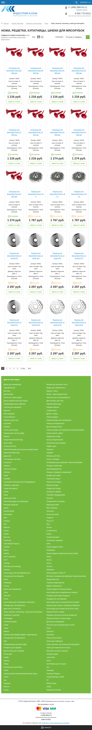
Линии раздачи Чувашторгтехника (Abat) (62, 553)
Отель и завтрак (52, 459)
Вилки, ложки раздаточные (56, 394)
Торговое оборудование (55, 495)
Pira (5, 524)
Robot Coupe (51, 683)
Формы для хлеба (53, 436)
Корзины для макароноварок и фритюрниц (20, 635)
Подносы (49, 449)
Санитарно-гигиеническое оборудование (19, 482)
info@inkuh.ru (46, 723)
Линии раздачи (52, 417)
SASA (48, 661)
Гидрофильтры (9, 388)
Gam (5, 518)
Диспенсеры (8, 394)
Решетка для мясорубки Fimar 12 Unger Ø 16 (79, 322)
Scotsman (50, 635)
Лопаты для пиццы (11, 430)
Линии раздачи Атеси (54, 547)
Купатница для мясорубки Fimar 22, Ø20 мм (79, 132)
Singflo (6, 657)
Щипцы (6, 631)
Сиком (6, 690)
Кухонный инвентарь (12, 453)
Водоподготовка (52, 505)
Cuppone (49, 518)
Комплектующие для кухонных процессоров (21, 449)
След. (23, 368)
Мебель (7, 436)
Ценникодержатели (53, 469)
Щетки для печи (10, 498)
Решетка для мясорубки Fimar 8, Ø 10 (79, 194)
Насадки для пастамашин (14, 576)
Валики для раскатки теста (56, 384)
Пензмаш (50, 670)
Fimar (48, 628)
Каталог (85, 2)
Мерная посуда (52, 485)
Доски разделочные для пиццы (16, 401)
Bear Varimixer (52, 508)
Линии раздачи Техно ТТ (56, 573)
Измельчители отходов (55, 612)
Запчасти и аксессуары (13, 397)
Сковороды (8, 618)
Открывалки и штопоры (55, 501)
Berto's (6, 550)
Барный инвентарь (53, 404)
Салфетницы (51, 410)
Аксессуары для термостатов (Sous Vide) (62, 609)
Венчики (7, 391)
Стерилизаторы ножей (55, 677)
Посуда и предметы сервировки (58, 472)
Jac (47, 667)
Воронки (7, 410)
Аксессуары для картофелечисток (17, 573)
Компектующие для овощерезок (58, 420)
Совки (6, 625)
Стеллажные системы (12, 459)
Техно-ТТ (50, 521)
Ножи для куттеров (53, 482)
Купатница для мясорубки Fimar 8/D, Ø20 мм (14, 70)
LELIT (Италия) (9, 557)
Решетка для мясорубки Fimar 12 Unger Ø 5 (57, 255)
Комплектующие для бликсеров (16, 501)
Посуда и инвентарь (54, 466)
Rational (7, 527)
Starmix (6, 687)
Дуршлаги (7, 456)
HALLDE (7, 596)
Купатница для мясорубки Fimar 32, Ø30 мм (57, 70)
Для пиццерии (9, 414)
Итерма (6, 521)
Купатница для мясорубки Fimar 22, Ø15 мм (14, 194)
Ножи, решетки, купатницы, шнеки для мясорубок (23, 612)
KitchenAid (8, 654)
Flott (5, 641)
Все (29, 368)
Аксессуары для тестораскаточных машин (62, 602)
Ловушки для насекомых (13, 667)
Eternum (7, 537)
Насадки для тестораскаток (14, 605)
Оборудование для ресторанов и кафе (19, 11)
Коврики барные (52, 407)
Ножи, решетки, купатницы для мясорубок (62, 644)
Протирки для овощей (12, 566)
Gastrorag (7, 540)
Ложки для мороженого (55, 423)
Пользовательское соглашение (59, 723)
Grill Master (50, 550)
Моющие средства (11, 505)
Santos (6, 531)
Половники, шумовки (54, 540)
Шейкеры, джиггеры (11, 485)
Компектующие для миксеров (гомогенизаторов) (65, 430)
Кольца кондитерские (54, 440)
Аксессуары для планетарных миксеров (19, 602)
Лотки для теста (10, 446)
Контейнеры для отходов (56, 664)
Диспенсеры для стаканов (14, 651)
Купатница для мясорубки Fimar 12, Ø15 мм (36, 132)
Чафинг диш (51, 446)
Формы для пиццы (53, 488)
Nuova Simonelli (52, 514)
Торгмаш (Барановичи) (55, 583)
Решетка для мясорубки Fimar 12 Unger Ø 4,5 (79, 255)
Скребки (49, 453)
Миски (6, 492)
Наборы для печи (53, 456)
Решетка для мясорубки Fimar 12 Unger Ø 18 (57, 322)
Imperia (6, 661)
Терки (6, 628)
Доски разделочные (54, 427)
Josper (6, 677)
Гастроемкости (9, 417)
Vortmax (7, 563)
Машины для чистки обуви (14, 433)
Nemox (49, 560)
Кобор (48, 534)
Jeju (5, 680)
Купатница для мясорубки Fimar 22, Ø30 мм (57, 132)
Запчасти (50, 631)
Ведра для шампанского (55, 388)
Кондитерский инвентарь (13, 440)
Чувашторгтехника (53, 690)
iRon (48, 524)
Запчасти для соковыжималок (58, 397)
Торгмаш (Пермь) (53, 674)
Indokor (6, 553)
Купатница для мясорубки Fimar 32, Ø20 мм (79, 70)
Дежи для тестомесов (12, 609)
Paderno (7, 570)
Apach (6, 508)
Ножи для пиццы (10, 469)
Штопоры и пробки (53, 492)
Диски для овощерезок (12, 384)
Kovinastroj (8, 514)
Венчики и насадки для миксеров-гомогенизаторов (66, 576)
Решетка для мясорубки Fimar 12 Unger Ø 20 (36, 322)
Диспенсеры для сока (54, 401)
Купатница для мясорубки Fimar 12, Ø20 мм (14, 132)
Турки (6, 475)
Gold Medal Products (11, 544)
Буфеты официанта (54, 586)
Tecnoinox (50, 511)
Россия (49, 566)
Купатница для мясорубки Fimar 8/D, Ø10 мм (35, 70)
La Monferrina (51, 531)
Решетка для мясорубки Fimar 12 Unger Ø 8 (14, 255)
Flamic (48, 557)
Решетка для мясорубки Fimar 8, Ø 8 (36, 194)
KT (47, 680)
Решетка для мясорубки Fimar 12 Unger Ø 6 (36, 255)
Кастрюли (7, 462)
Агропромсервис (52, 537)
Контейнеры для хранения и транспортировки (64, 462)
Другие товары (52, 414)
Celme (6, 599)
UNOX (48, 687)
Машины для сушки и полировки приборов (63, 605)
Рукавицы (7, 583)
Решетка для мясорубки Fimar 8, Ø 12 (57, 194)
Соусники (7, 423)
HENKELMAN (9, 511)
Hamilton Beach (52, 654)
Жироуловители (52, 579)
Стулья (6, 586)
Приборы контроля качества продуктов (61, 615)
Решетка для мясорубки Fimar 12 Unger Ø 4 (14, 322)
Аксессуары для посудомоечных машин (61, 592)
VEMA (6, 670)
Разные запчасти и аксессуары (58, 618)
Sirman (49, 527)
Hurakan (7, 547)
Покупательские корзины (56, 443)
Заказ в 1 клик (14, 102)
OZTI (5, 560)
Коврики (7, 427)
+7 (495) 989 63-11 (77, 7)
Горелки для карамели (12, 407)
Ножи (6, 495)
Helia (48, 544)
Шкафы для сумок (53, 475)
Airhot (6, 579)
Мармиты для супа (11, 420)
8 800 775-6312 (83, 13)
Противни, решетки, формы (57, 651)
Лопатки (7, 472)
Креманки (50, 570)
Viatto (6, 592)
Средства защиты (10, 488)
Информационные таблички (14, 404)
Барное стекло (52, 391)
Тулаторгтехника (10, 622)
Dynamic (49, 498)
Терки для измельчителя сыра (58, 648)
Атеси (48, 563)
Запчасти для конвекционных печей (60, 625)
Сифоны (7, 466)
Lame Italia (50, 657)
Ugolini (6, 534)
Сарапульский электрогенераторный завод (20, 674)
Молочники (8, 443)
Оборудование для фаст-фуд (15, 644)
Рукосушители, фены (54, 433)
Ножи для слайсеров (54, 641)
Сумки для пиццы (53, 479)
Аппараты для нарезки (12, 648)
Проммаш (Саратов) (11, 615)
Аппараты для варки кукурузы (58, 596)
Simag (6, 664)
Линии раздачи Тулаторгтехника (58, 589)
